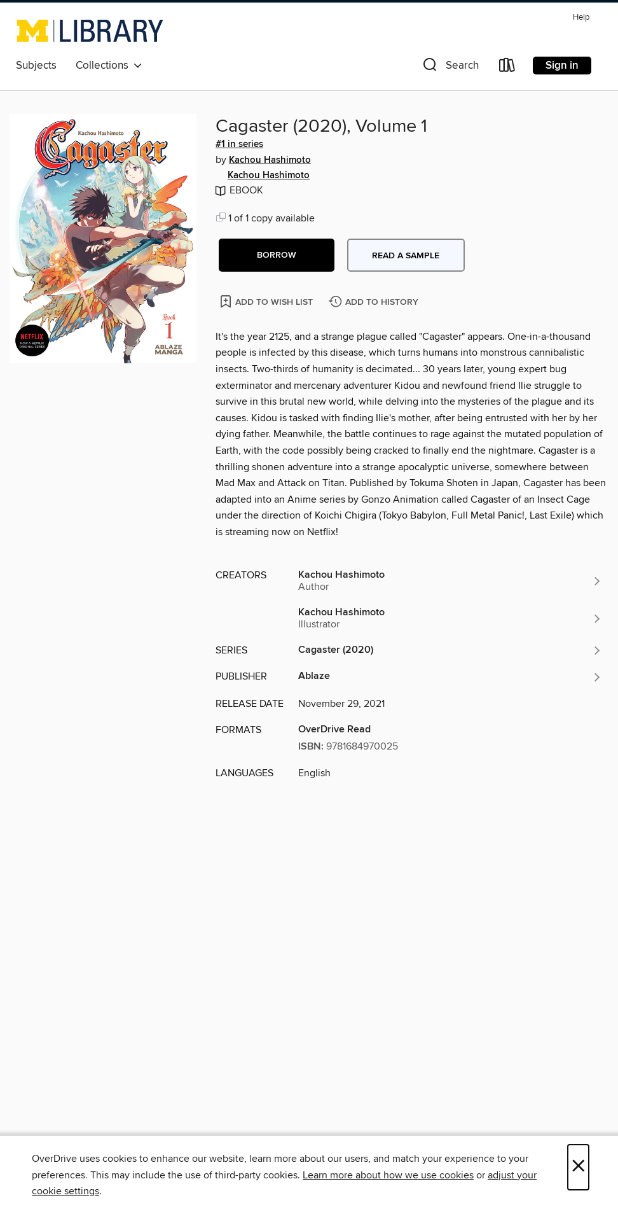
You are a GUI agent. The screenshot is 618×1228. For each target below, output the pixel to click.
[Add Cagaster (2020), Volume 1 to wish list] (267, 301)
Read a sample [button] (405, 256)
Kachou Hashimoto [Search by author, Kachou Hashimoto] (270, 160)
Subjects (36, 66)
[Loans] (507, 67)
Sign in (562, 66)
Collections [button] (109, 66)
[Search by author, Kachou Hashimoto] (450, 581)
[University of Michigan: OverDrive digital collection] (90, 31)
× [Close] (578, 1167)
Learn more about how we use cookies (388, 1175)
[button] (449, 67)
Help (581, 17)
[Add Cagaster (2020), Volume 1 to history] (375, 302)
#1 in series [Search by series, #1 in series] (239, 144)
